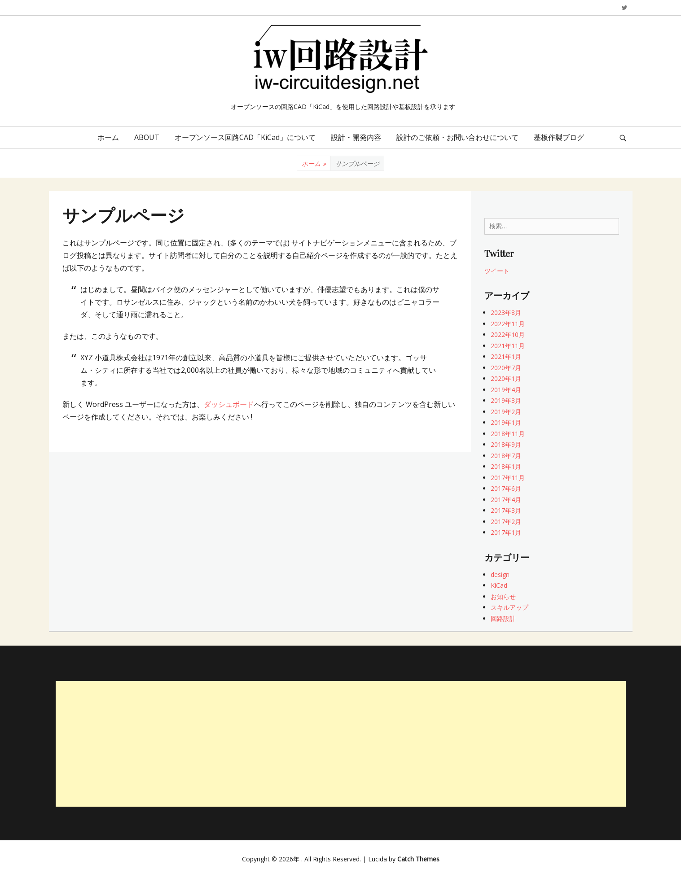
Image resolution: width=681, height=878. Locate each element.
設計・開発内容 (356, 137)
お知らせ (503, 596)
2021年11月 (508, 345)
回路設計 (503, 618)
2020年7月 (506, 367)
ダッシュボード (229, 404)
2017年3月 (506, 510)
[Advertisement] (340, 744)
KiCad (499, 585)
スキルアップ (509, 607)
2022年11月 (508, 323)
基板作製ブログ (559, 137)
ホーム (108, 137)
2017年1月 (506, 532)
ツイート (497, 270)
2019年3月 (506, 400)
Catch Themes (418, 859)
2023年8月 (506, 312)
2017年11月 (508, 477)
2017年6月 (506, 488)
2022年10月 (508, 334)
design (500, 574)
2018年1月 (506, 466)
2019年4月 (506, 389)
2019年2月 (506, 411)
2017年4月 (506, 499)
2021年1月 (506, 356)
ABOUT (146, 137)
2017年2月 (506, 521)
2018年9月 (506, 444)
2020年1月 (506, 378)
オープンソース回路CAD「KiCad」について (245, 137)
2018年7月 (506, 455)
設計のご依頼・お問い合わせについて (457, 137)
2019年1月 (506, 422)
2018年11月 (508, 433)
